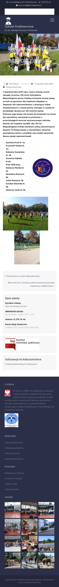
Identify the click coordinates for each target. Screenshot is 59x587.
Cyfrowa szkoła (11, 489)
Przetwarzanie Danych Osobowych (21, 364)
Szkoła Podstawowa (19, 26)
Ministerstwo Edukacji (14, 473)
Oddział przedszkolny (14, 448)
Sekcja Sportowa (13, 87)
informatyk (14, 84)
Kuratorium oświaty (13, 478)
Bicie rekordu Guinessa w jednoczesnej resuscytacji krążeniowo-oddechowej (31, 284)
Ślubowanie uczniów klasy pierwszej (22, 276)
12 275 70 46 (46, 2)
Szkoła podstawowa (14, 443)
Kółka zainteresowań (14, 459)
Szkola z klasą (11, 484)
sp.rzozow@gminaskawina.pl (30, 5)
